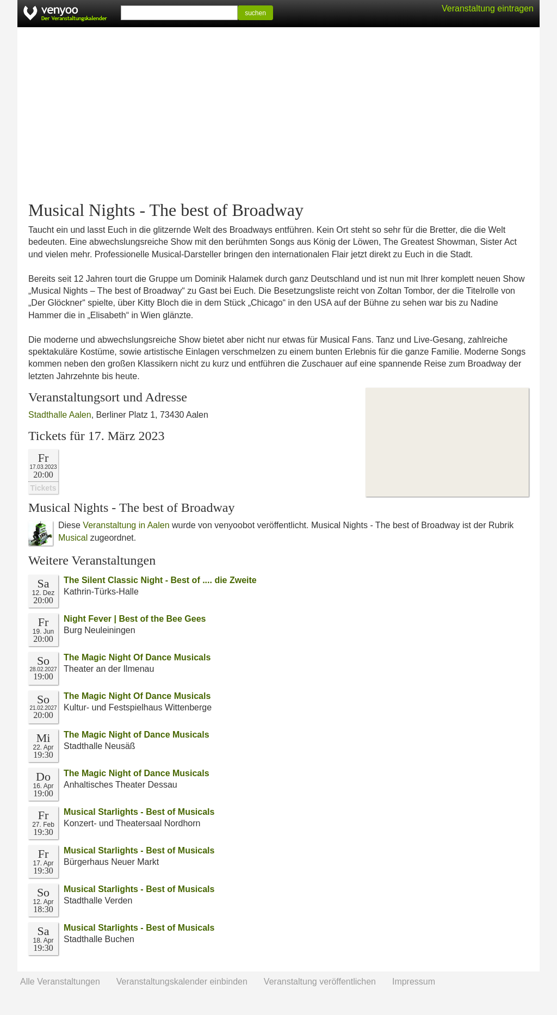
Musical (73, 537)
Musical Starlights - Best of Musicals (139, 811)
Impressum (413, 981)
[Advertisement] (278, 114)
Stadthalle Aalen (59, 414)
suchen (255, 13)
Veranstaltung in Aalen (126, 525)
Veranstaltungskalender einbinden (181, 981)
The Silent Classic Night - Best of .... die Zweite (160, 580)
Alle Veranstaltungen (60, 981)
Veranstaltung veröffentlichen (320, 981)
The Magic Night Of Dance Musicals (137, 657)
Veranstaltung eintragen (488, 8)
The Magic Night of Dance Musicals (136, 734)
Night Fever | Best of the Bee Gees (135, 618)
